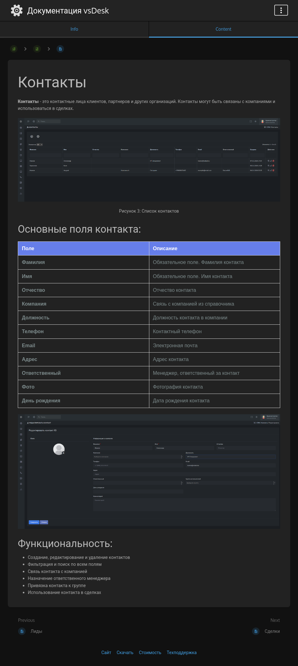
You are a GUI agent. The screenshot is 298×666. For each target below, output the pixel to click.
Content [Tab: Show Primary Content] (223, 29)
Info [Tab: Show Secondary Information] (74, 29)
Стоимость (150, 652)
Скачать (125, 652)
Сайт (106, 652)
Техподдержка (182, 652)
